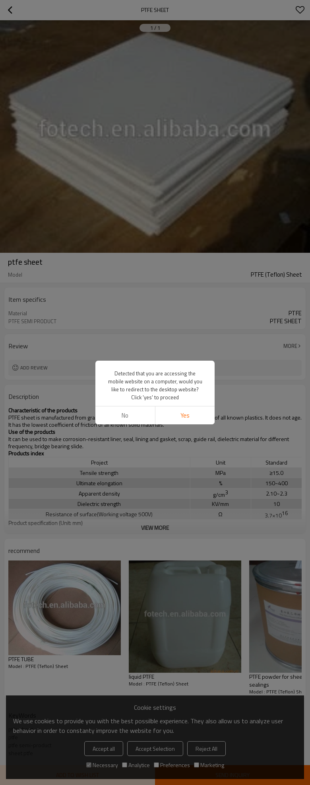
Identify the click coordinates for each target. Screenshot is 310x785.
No (125, 415)
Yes (185, 415)
